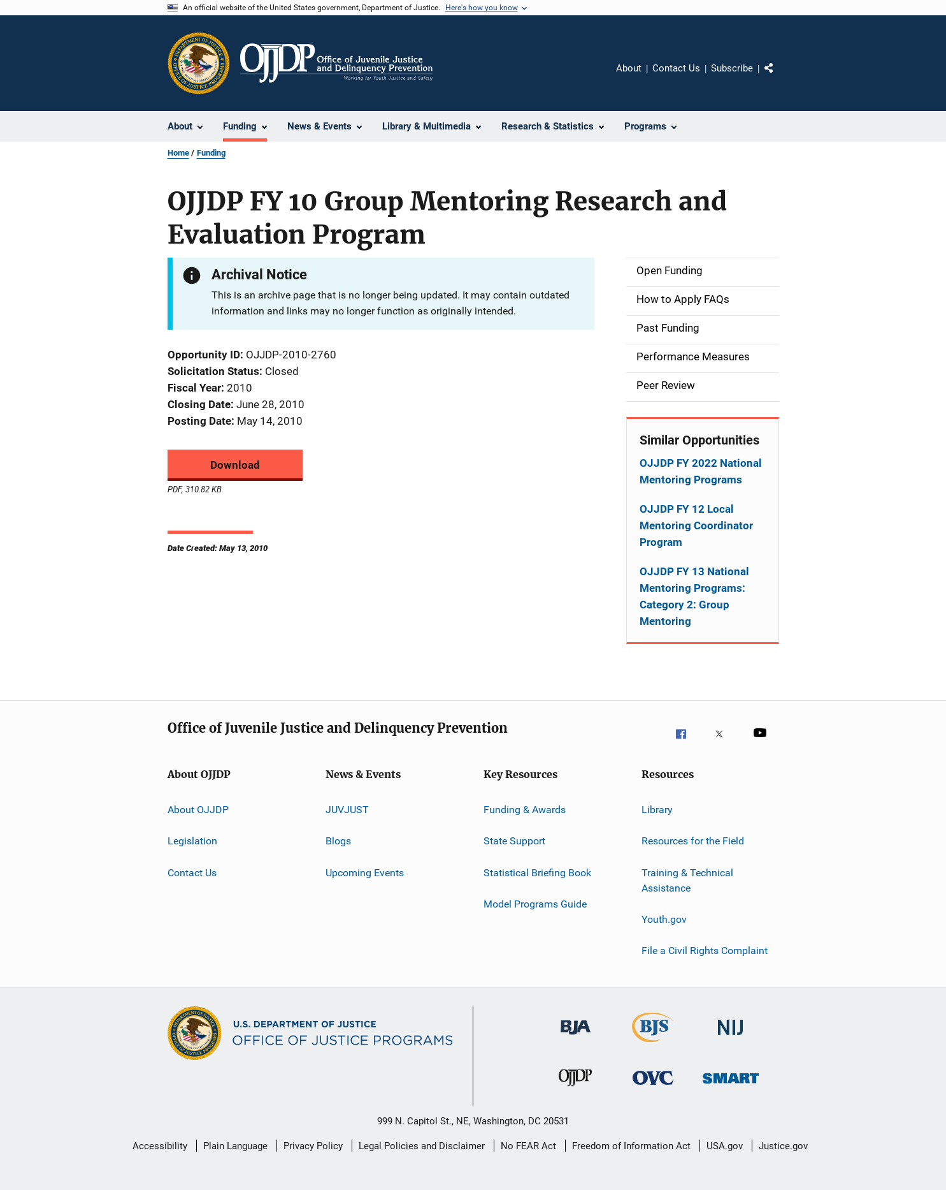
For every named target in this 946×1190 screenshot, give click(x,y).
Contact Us (676, 68)
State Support (514, 841)
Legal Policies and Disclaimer (422, 1146)
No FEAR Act (528, 1146)
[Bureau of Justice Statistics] (652, 1044)
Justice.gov (783, 1146)
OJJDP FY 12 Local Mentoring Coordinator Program (696, 525)
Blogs (338, 841)
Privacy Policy (313, 1146)
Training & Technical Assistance (687, 880)
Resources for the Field (692, 841)
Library (657, 810)
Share (779, 77)
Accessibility (160, 1146)
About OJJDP (198, 810)
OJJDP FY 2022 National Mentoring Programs (701, 471)
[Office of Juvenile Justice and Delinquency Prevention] (575, 1092)
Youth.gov (664, 919)
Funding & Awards (525, 810)
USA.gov (724, 1146)
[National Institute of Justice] (731, 1041)
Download (235, 465)
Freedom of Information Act (631, 1146)
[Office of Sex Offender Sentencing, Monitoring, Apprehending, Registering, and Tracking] (731, 1092)
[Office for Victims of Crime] (653, 1092)
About (628, 68)
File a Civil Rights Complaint (704, 950)
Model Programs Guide (535, 904)
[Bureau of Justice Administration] (576, 1041)
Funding (211, 153)
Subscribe (732, 68)
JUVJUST (347, 810)
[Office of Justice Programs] (199, 63)
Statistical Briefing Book (537, 873)
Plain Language (235, 1146)
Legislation (192, 841)
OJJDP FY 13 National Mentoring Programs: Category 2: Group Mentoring (694, 596)
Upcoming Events (365, 873)
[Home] (336, 63)
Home (178, 153)
